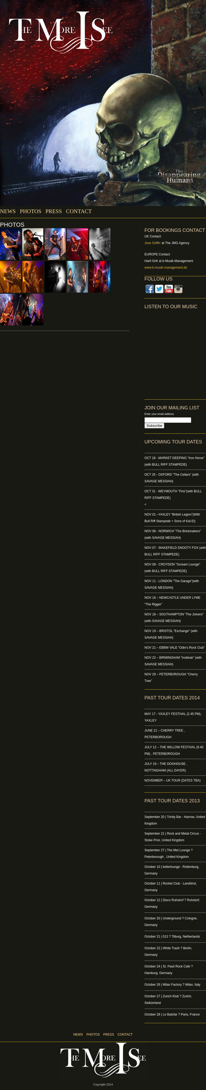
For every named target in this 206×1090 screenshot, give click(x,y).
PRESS (53, 211)
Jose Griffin (152, 243)
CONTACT (79, 211)
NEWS (8, 211)
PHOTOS (30, 211)
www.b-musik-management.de (165, 267)
